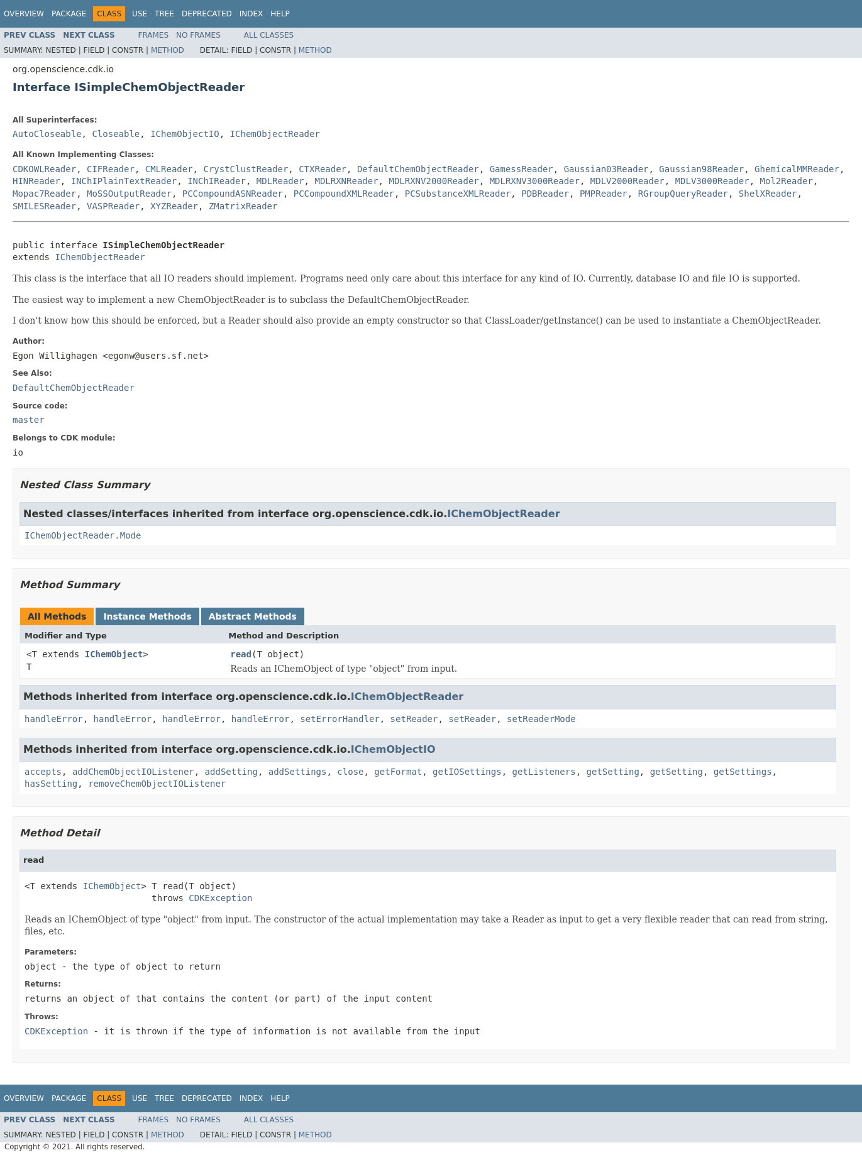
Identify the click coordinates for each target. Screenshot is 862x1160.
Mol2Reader (786, 181)
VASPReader (113, 206)
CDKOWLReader (44, 169)
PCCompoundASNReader (232, 194)
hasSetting (51, 784)
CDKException (220, 898)
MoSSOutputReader (129, 194)
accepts (43, 772)
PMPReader (603, 194)
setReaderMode (541, 719)
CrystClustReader (245, 169)
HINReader (36, 181)
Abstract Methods (253, 616)
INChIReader (216, 181)
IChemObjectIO (184, 134)
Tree (164, 13)
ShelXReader (768, 194)
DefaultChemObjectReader (418, 169)
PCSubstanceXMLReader (458, 194)
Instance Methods (147, 616)
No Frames (198, 35)
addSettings (297, 772)
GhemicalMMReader (796, 169)
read (240, 654)
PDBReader (545, 194)
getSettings (743, 772)
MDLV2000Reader (627, 181)
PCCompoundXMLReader (344, 194)
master (29, 420)
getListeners (544, 772)
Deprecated (207, 13)
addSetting (231, 772)
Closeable (116, 134)
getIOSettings (467, 772)
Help (280, 13)
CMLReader (169, 169)
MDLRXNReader (346, 181)
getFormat (398, 772)
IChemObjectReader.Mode (83, 535)
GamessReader (521, 169)
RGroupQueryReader (683, 194)
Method (167, 50)
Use (139, 13)
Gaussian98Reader (701, 169)
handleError (54, 719)
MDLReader (280, 181)
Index (251, 13)
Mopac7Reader (44, 194)
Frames (153, 35)
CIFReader (111, 169)
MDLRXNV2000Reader (433, 181)
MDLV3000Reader (712, 181)
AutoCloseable (47, 134)
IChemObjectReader (275, 134)
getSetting (613, 772)
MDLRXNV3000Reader (535, 181)
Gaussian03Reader (606, 169)
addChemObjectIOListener (133, 772)
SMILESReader (44, 206)
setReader (414, 719)
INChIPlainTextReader (124, 181)
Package (69, 13)
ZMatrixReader (243, 206)
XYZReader (174, 206)
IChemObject (114, 654)
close (350, 772)
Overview (24, 13)
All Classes (269, 35)
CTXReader (322, 169)
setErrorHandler (339, 719)
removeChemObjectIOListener (157, 784)
